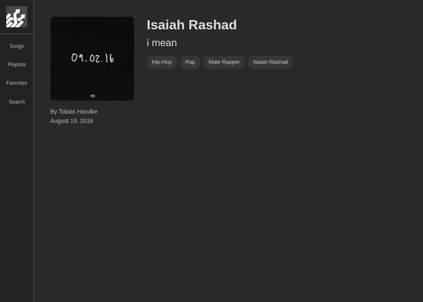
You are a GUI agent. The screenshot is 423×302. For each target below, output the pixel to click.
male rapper (224, 62)
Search (17, 102)
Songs (17, 46)
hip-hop (162, 62)
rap (190, 62)
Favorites (16, 83)
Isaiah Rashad (270, 62)
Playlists (17, 65)
